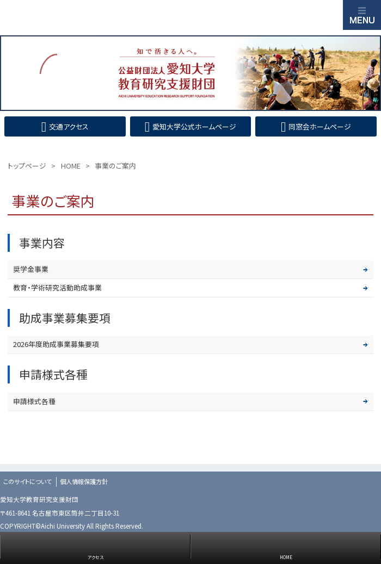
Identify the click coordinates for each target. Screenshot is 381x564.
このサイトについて (27, 481)
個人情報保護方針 (84, 481)
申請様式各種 (34, 401)
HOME (286, 557)
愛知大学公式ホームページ (194, 126)
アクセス (95, 557)
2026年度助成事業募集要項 (56, 344)
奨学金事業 (30, 269)
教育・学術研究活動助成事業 (57, 287)
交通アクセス (69, 126)
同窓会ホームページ (319, 126)
